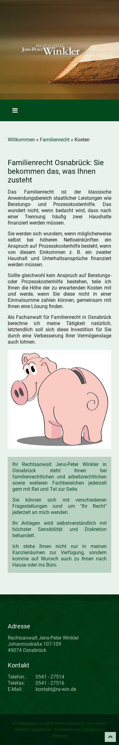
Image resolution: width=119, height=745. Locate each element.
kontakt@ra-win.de (56, 689)
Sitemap (59, 735)
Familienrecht (55, 140)
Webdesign (27, 723)
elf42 (49, 723)
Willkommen (21, 140)
